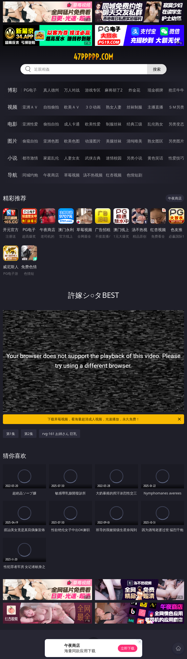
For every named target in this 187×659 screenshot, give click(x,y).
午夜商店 (51, 175)
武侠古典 (93, 158)
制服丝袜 (114, 124)
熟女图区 (155, 141)
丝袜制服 (134, 107)
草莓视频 (72, 175)
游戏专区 (93, 90)
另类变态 (176, 124)
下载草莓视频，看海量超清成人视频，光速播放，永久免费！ (114, 419)
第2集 (28, 433)
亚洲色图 (51, 141)
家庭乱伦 (51, 158)
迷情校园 (114, 158)
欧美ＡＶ (72, 107)
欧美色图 (72, 141)
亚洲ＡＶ (30, 107)
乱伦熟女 (155, 124)
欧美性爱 (93, 124)
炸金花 (134, 90)
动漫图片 (93, 141)
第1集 (10, 433)
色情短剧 (134, 175)
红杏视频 (114, 175)
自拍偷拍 (51, 107)
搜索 (157, 69)
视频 (12, 107)
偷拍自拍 (51, 124)
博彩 (12, 90)
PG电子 (30, 90)
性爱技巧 (176, 158)
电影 (12, 124)
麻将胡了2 (113, 90)
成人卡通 (72, 124)
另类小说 (134, 158)
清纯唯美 (134, 141)
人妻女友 (72, 158)
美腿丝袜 (114, 141)
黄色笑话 (155, 158)
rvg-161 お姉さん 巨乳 (59, 433)
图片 (12, 141)
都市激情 (30, 158)
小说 (12, 158)
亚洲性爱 (30, 124)
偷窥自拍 (30, 141)
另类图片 (176, 141)
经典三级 (134, 124)
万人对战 (72, 90)
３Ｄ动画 (93, 107)
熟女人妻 (114, 107)
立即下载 (127, 648)
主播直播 (155, 107)
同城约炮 (30, 175)
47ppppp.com (93, 57)
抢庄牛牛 (176, 90)
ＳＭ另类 (176, 107)
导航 (12, 175)
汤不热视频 (93, 175)
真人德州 (51, 90)
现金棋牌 (155, 90)
